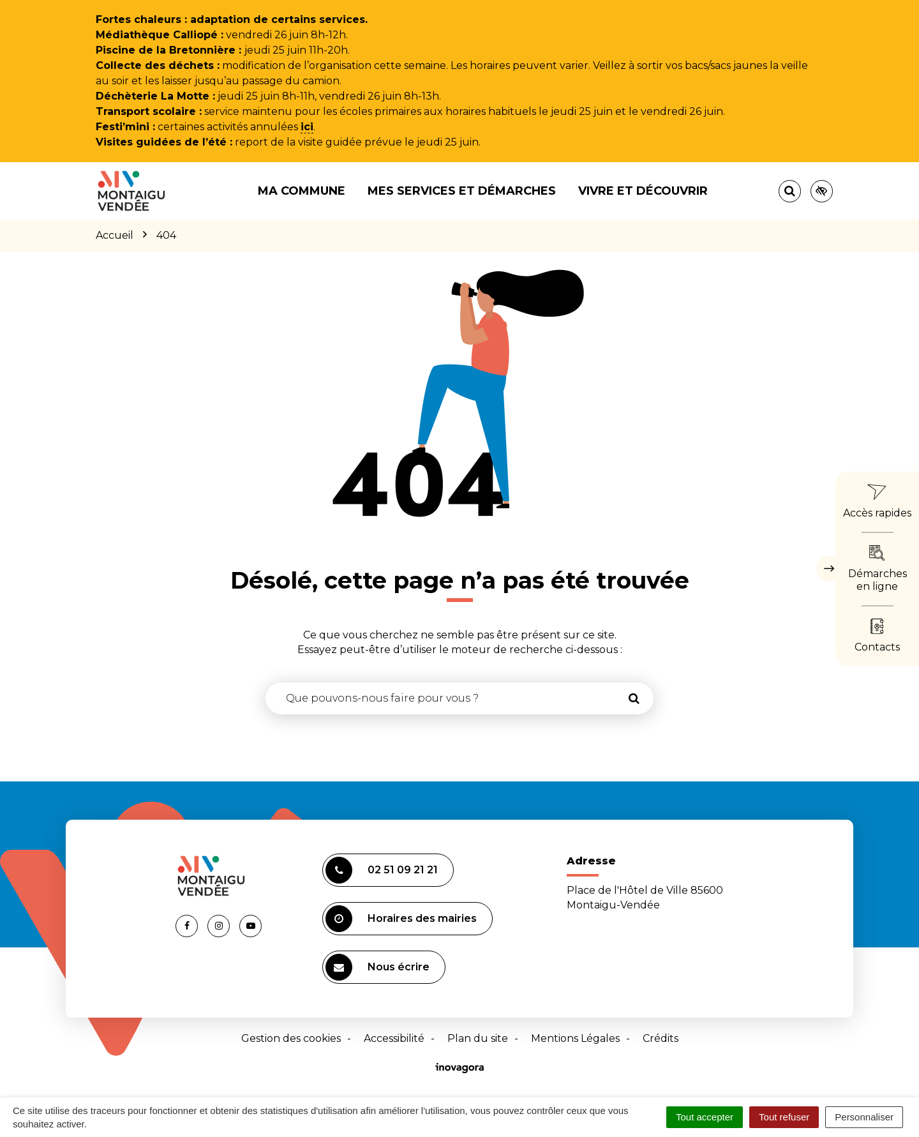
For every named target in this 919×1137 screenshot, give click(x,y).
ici (307, 127)
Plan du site (477, 1038)
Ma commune (301, 191)
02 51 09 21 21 (381, 870)
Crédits (660, 1038)
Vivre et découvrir (643, 191)
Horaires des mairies (401, 918)
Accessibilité (394, 1038)
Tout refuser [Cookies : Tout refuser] (784, 1116)
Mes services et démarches (462, 191)
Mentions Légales (575, 1038)
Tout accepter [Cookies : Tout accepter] (704, 1116)
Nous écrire (377, 967)
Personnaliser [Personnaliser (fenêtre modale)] (864, 1116)
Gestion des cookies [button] (291, 1038)
